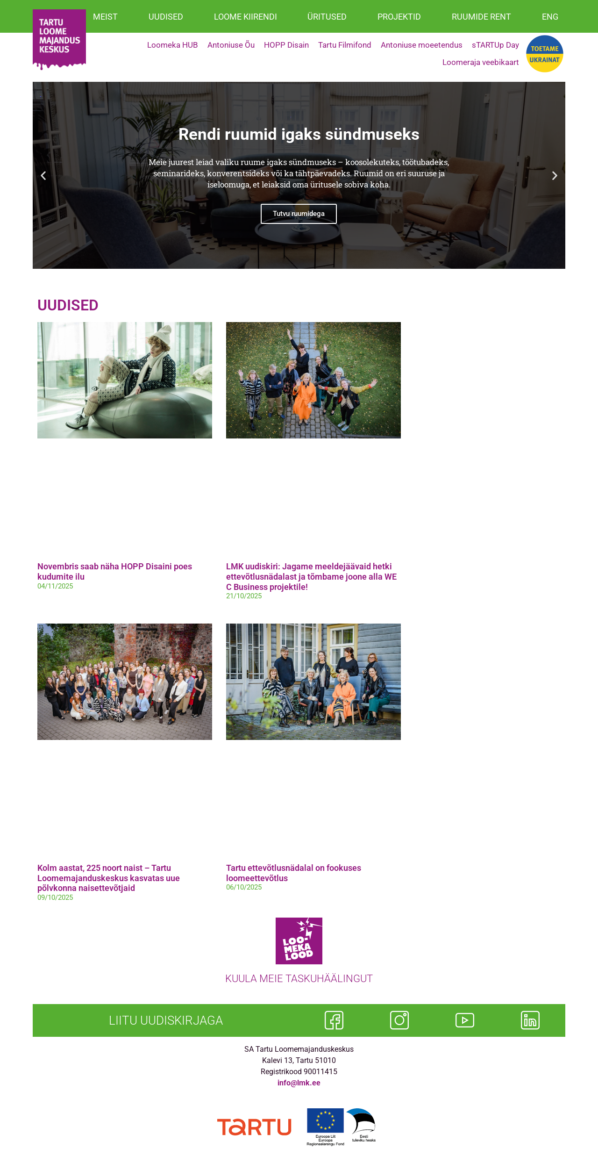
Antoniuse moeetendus (422, 45)
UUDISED (166, 17)
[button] (43, 175)
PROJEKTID (399, 17)
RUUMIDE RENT (481, 17)
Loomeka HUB (172, 45)
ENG (550, 17)
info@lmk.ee (299, 1082)
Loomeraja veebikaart (480, 62)
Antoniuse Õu (231, 45)
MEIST (105, 17)
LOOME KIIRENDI (245, 17)
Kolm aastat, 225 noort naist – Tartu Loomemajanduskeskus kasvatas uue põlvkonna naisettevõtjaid (108, 878)
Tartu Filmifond (344, 45)
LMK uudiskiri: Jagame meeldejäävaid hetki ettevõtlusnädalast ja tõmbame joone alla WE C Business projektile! (311, 576)
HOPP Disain (286, 45)
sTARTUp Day (495, 45)
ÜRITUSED (327, 17)
